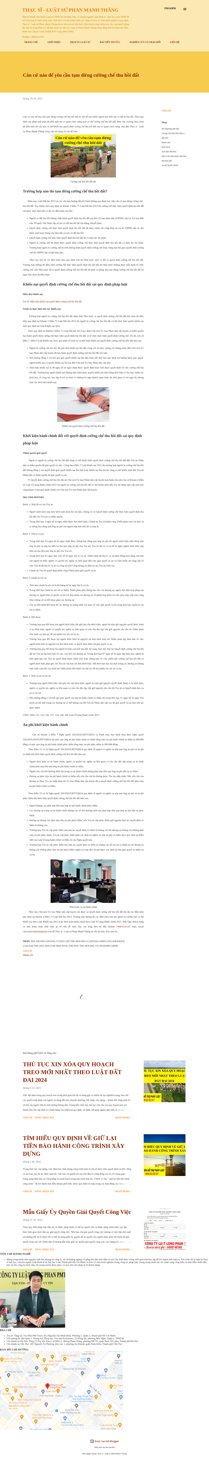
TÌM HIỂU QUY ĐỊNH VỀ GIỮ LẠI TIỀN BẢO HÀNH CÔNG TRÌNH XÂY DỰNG (73, 1146)
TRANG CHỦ (29, 42)
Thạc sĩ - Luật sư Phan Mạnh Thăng (70, 10)
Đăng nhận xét (44, 1117)
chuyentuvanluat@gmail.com (37, 931)
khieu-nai (166, 142)
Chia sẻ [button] (166, 111)
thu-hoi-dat (167, 160)
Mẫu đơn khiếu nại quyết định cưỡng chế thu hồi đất (56, 301)
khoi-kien (166, 147)
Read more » (123, 1117)
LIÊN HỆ (172, 42)
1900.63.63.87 (123, 926)
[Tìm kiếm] (170, 8)
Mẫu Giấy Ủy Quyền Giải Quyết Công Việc (77, 1212)
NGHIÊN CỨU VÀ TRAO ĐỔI (143, 42)
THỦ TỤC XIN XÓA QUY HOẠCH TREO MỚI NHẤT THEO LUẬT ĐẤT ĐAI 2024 (72, 1072)
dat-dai (165, 138)
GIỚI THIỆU (52, 42)
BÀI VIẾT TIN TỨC (108, 42)
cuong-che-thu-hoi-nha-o (173, 133)
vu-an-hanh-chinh (170, 165)
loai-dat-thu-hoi (169, 151)
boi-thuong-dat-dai (170, 128)
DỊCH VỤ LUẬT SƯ (78, 42)
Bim (113, 1447)
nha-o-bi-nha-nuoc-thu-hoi (174, 156)
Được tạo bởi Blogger (104, 1441)
